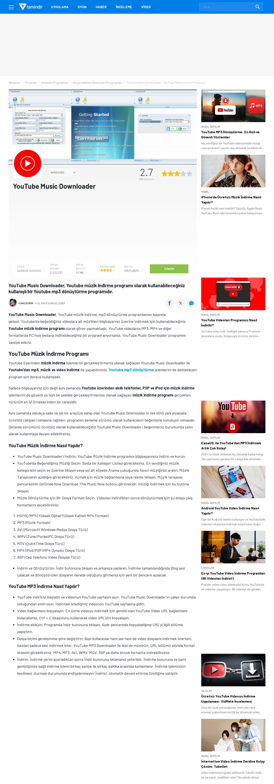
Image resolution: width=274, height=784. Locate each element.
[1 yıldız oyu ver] (165, 174)
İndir (169, 268)
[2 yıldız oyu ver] (171, 174)
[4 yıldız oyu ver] (183, 174)
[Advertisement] (103, 224)
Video (146, 7)
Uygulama (59, 7)
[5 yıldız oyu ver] (189, 174)
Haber (101, 7)
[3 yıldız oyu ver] (177, 174)
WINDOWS (57, 172)
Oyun (82, 7)
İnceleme (124, 7)
